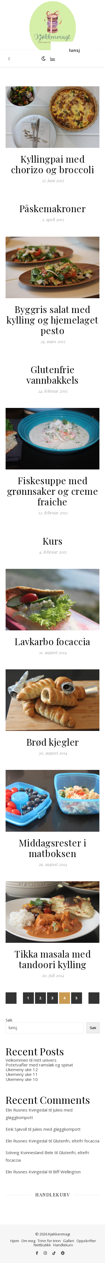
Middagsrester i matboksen (53, 847)
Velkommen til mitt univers (31, 1060)
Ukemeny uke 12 (22, 1069)
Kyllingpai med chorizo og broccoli (52, 164)
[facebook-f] (37, 1252)
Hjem (14, 1240)
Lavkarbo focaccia (52, 641)
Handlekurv (63, 1244)
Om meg (28, 1240)
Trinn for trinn (49, 1240)
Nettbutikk (42, 1244)
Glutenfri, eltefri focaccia (76, 1141)
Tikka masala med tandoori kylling (52, 959)
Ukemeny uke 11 (22, 1074)
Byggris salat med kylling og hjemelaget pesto (52, 319)
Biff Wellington (67, 1171)
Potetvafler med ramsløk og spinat (39, 1065)
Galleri (68, 1240)
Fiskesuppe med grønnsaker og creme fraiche (52, 491)
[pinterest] (63, 1252)
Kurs (53, 541)
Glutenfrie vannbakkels (52, 374)
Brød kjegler (52, 742)
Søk (9, 1020)
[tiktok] (54, 1252)
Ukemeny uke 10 (22, 1079)
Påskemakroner (52, 208)
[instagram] (46, 1252)
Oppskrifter (86, 1240)
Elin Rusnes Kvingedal (26, 1110)
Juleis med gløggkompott (56, 1129)
